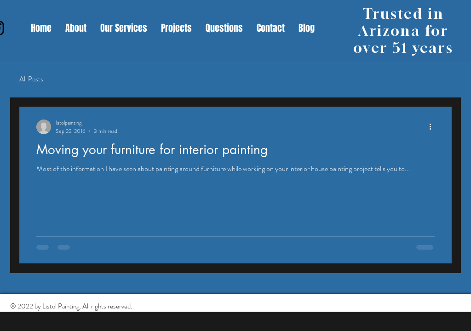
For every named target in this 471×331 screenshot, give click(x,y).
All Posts (31, 79)
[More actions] (433, 126)
